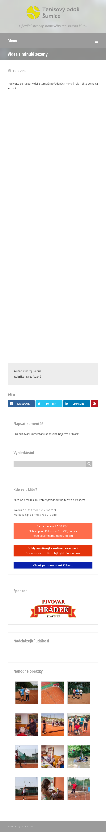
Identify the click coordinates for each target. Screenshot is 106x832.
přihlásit (74, 434)
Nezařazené (33, 376)
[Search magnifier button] (89, 464)
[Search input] (50, 464)
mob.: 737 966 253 (44, 510)
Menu (12, 40)
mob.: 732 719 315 (45, 514)
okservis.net (27, 826)
